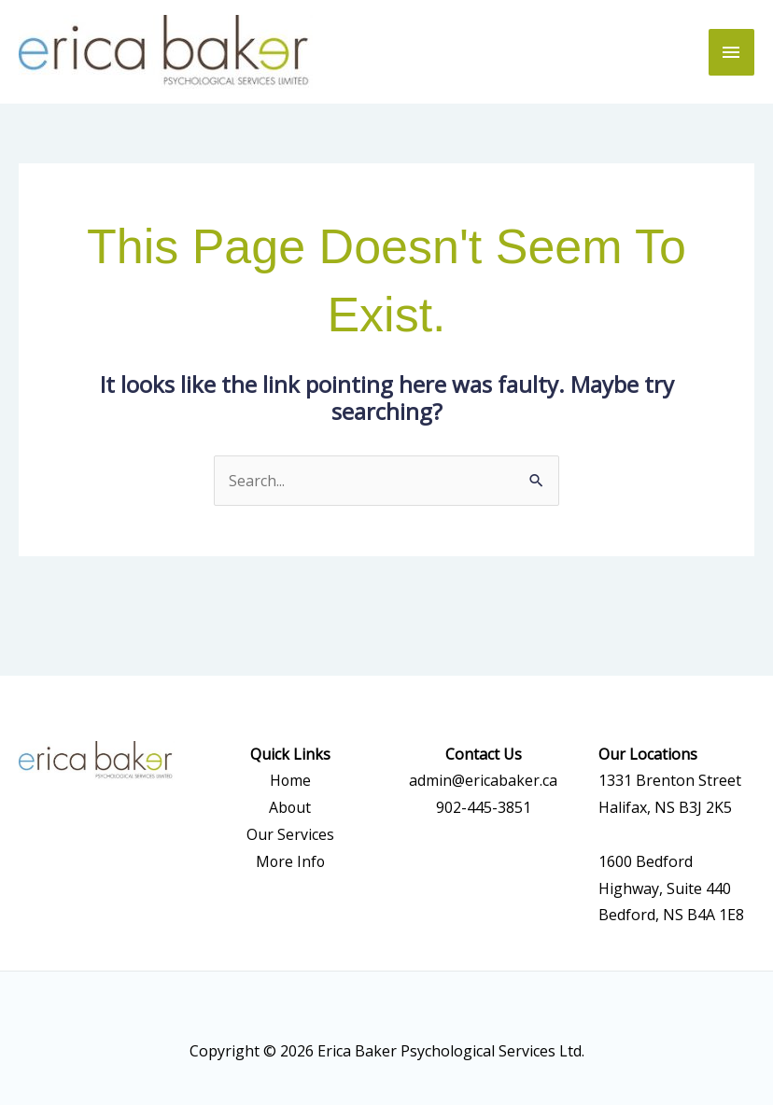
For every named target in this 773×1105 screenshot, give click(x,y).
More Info (290, 861)
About (290, 807)
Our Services (290, 834)
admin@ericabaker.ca (483, 781)
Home (290, 781)
